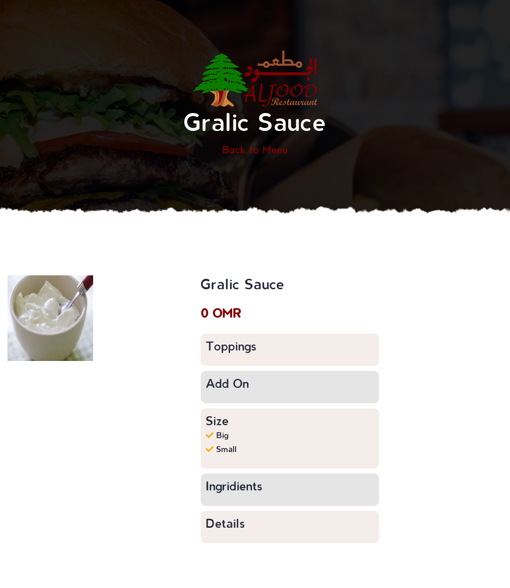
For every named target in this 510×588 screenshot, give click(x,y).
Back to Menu (255, 149)
